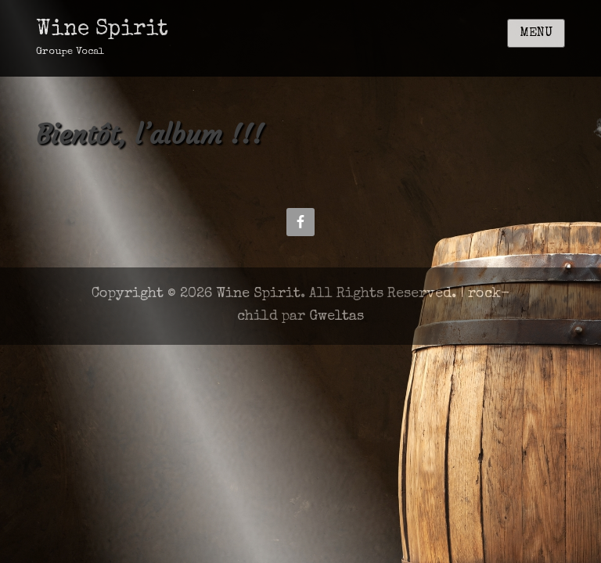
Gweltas (336, 317)
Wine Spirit (102, 30)
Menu (536, 33)
